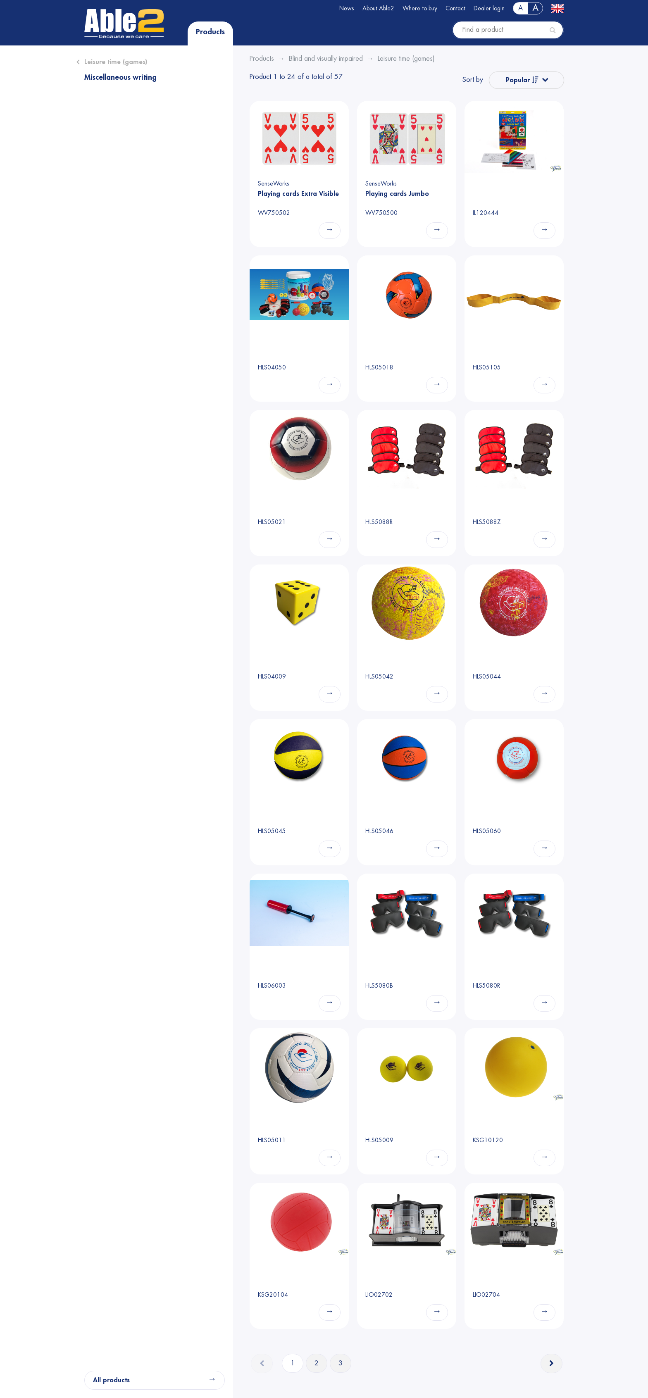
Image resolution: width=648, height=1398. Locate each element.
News (346, 8)
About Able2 (378, 8)
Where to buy (420, 8)
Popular (522, 79)
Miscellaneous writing (120, 77)
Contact (455, 8)
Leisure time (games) (115, 62)
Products (210, 32)
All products (111, 1380)
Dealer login (489, 8)
